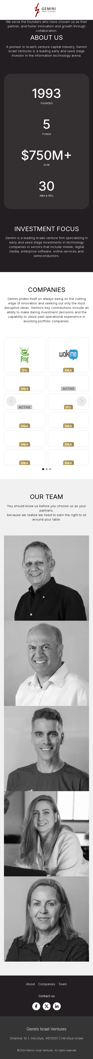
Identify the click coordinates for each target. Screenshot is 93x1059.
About (30, 984)
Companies (46, 984)
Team (62, 984)
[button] (11, 401)
